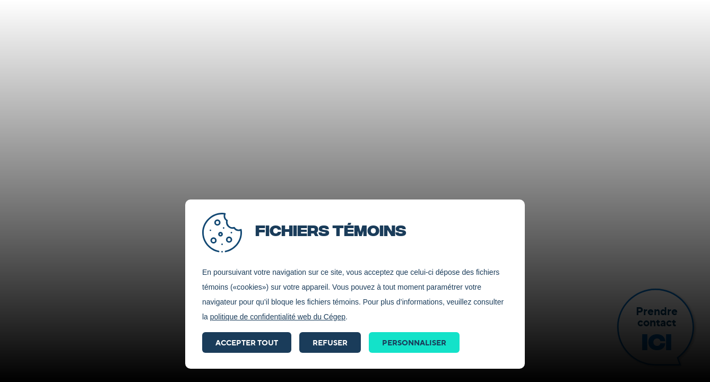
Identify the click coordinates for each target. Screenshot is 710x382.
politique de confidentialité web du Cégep (277, 316)
